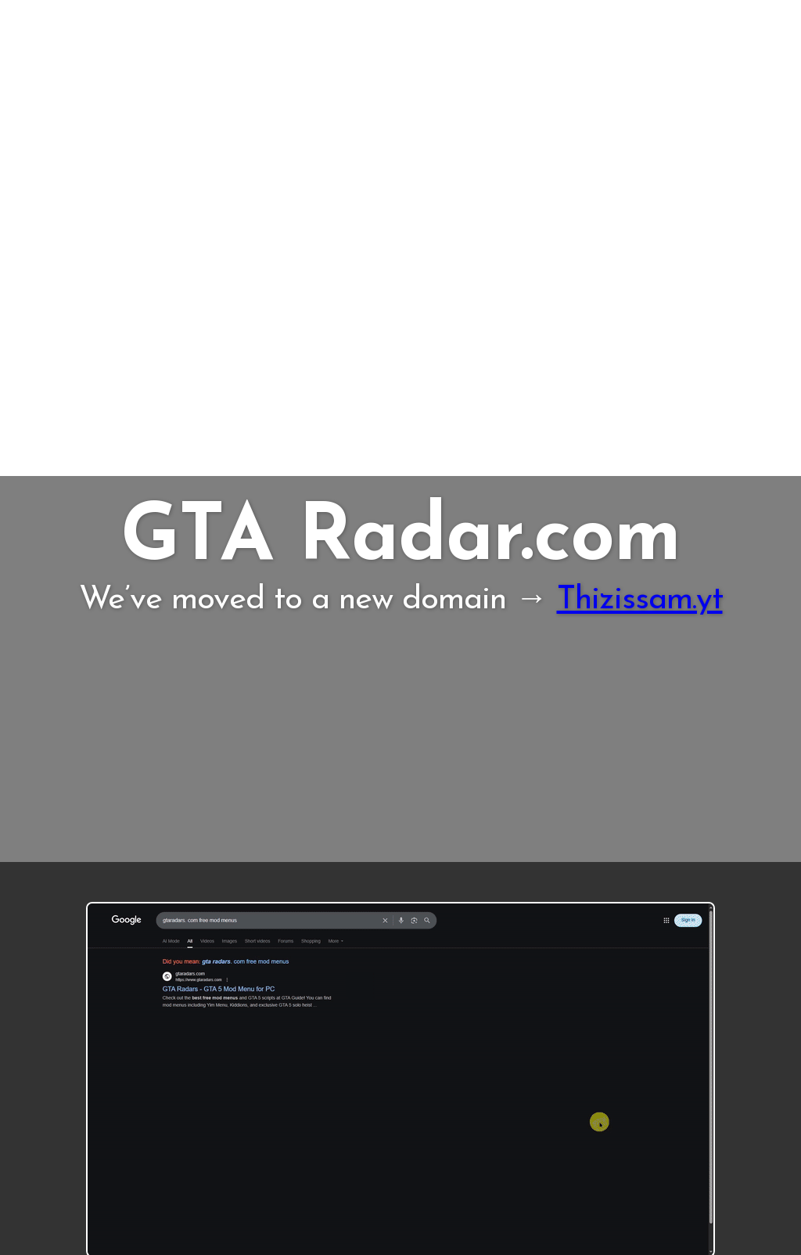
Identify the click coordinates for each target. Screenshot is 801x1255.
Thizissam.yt (640, 600)
